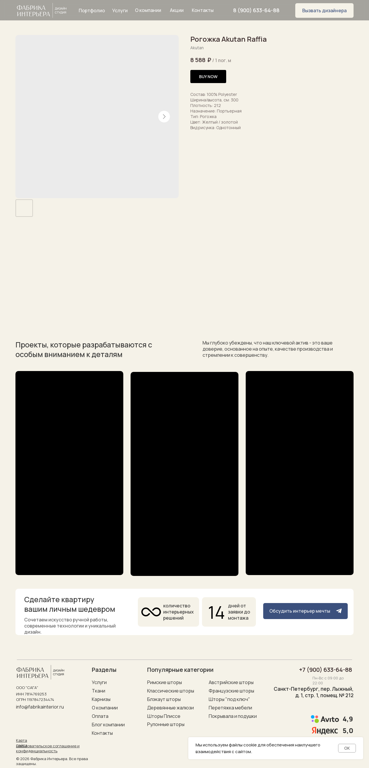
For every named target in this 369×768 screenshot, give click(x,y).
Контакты (102, 733)
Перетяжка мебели (230, 707)
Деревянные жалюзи (170, 707)
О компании (105, 707)
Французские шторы (231, 691)
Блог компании (108, 724)
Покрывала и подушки (233, 716)
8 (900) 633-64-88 (256, 10)
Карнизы (101, 699)
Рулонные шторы (165, 724)
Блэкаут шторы (164, 699)
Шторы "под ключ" (229, 699)
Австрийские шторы (231, 682)
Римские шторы (164, 682)
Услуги (99, 682)
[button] (324, 10)
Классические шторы (170, 691)
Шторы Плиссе (163, 716)
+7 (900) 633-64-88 (325, 670)
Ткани (98, 691)
